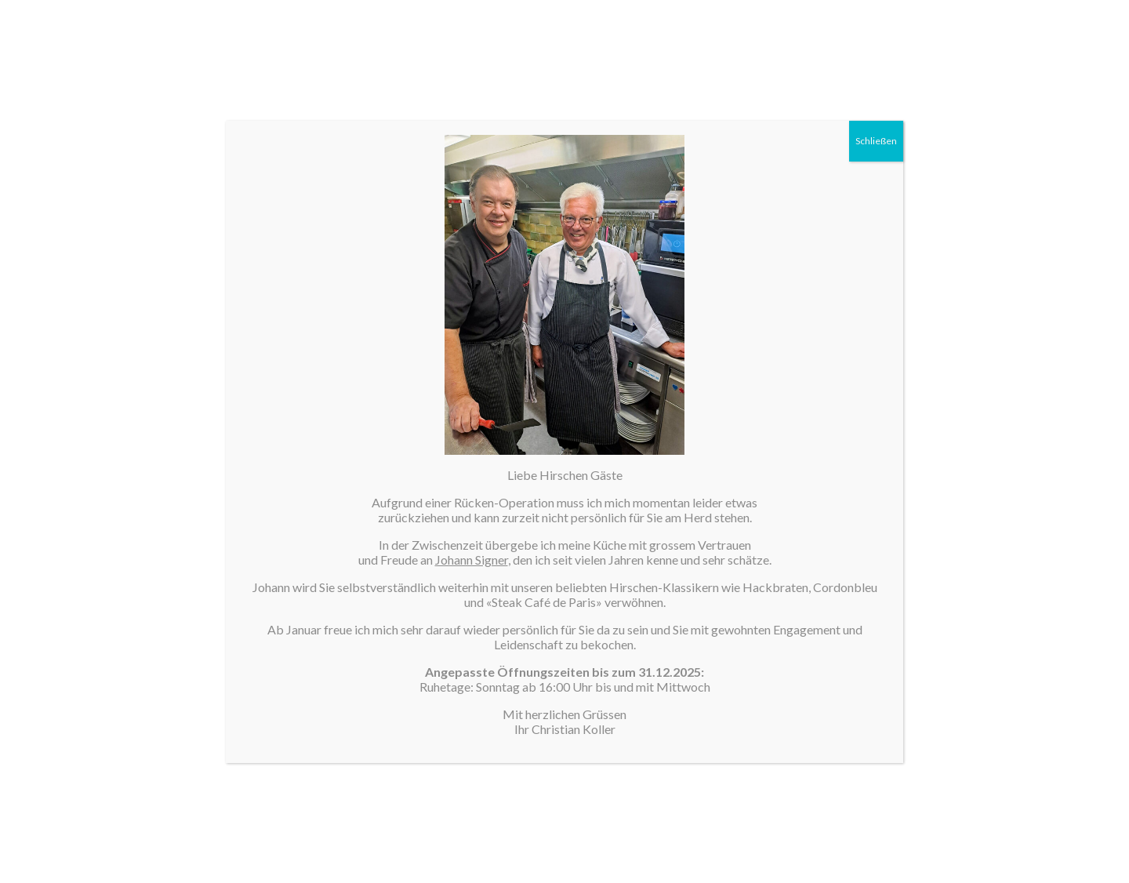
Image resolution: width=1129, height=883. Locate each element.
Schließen (876, 141)
